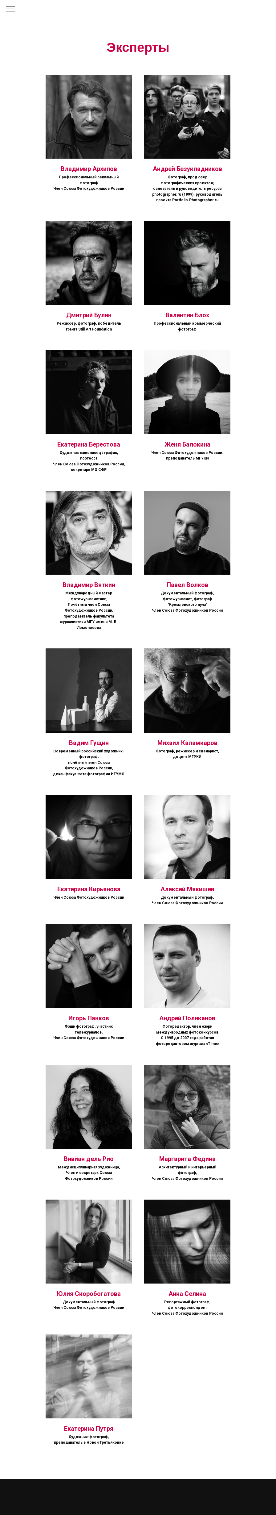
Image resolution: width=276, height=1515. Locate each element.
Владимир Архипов (89, 169)
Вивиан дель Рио (89, 1159)
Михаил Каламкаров (187, 743)
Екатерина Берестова (88, 444)
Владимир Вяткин (89, 585)
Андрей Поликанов (187, 1018)
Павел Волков (187, 585)
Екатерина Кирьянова (88, 889)
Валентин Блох (187, 315)
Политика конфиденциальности (195, 1490)
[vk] (10, 1501)
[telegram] (22, 1501)
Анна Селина (187, 1293)
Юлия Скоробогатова (89, 1293)
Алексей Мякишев (187, 889)
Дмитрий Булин (89, 315)
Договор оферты (238, 1490)
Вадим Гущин (89, 743)
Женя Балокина (187, 444)
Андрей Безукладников (187, 169)
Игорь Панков (88, 1018)
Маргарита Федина (187, 1159)
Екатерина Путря (88, 1428)
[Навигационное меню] (10, 9)
